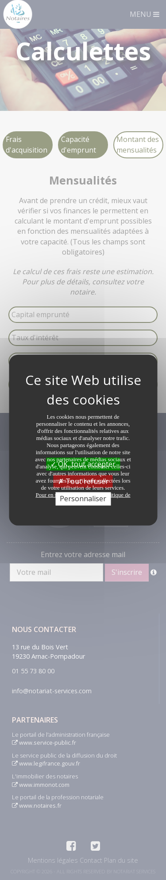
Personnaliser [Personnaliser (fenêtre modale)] (83, 498)
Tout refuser (83, 481)
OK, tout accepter (83, 464)
